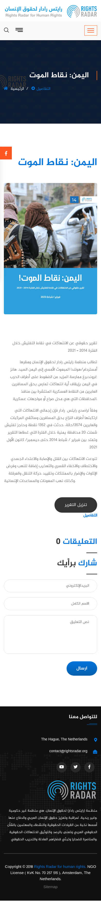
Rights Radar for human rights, (60, 867)
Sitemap (50, 887)
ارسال (81, 668)
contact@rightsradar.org (68, 751)
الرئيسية (14, 88)
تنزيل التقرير (76, 505)
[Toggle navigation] (90, 30)
